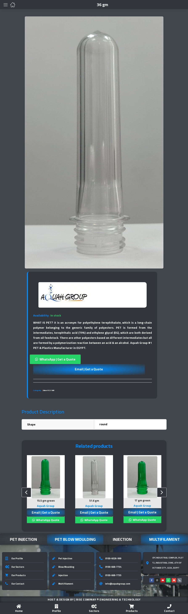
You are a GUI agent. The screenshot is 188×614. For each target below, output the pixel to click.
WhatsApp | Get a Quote (57, 359)
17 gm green (142, 500)
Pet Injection (23, 539)
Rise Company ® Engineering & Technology (108, 599)
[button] (92, 359)
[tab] (92, 380)
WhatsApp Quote (47, 519)
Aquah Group (45, 505)
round (103, 424)
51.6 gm (94, 500)
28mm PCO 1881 (48, 390)
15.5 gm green (46, 500)
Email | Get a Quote (89, 369)
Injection (122, 539)
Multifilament (164, 539)
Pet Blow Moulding (75, 539)
